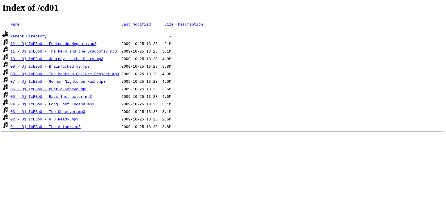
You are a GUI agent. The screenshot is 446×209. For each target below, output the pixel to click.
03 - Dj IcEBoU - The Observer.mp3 (47, 111)
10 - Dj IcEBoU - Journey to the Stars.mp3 (56, 58)
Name (14, 24)
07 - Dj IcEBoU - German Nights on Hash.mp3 (58, 81)
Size (168, 24)
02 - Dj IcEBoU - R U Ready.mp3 (44, 119)
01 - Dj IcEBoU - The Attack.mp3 (45, 126)
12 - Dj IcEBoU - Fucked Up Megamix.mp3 (53, 43)
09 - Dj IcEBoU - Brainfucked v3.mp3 (50, 66)
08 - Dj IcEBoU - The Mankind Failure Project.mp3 (64, 73)
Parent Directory (28, 36)
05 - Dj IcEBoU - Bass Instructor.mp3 (51, 96)
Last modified (136, 24)
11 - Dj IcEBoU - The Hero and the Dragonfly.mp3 (63, 51)
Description (190, 24)
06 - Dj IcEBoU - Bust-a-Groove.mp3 (48, 88)
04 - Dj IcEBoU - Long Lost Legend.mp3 (52, 104)
